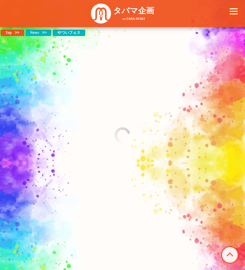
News (34, 32)
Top (8, 32)
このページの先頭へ (230, 255)
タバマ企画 (133, 13)
